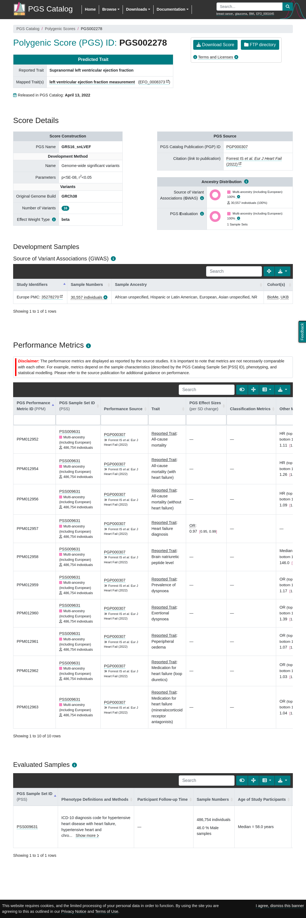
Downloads (136, 9)
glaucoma (241, 13)
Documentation (171, 9)
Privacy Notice (73, 911)
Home (90, 9)
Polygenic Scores (60, 29)
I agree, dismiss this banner (280, 906)
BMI (251, 13)
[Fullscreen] (269, 271)
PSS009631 (69, 431)
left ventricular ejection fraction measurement (92, 82)
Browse (109, 9)
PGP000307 (237, 147)
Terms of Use (106, 911)
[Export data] (283, 271)
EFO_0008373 (152, 82)
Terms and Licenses (215, 57)
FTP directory (260, 44)
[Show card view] (242, 390)
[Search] (234, 271)
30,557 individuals (86, 297)
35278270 (50, 297)
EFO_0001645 (265, 13)
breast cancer (224, 13)
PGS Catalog (27, 29)
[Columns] (267, 390)
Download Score (215, 44)
